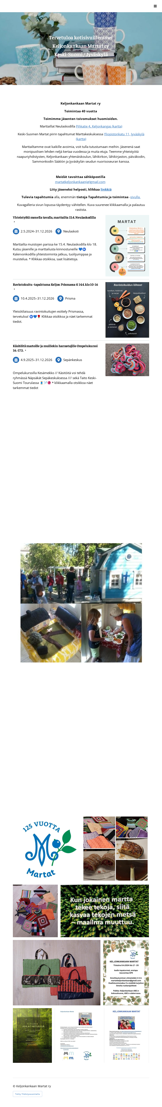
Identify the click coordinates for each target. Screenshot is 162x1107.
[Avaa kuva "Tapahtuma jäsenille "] (126, 972)
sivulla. (135, 197)
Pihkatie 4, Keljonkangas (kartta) (99, 126)
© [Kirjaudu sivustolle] (14, 1086)
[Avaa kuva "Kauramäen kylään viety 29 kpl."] (35, 911)
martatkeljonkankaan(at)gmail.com (80, 182)
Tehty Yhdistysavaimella (27, 1093)
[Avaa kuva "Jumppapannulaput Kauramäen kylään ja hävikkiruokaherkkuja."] (115, 848)
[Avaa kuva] (46, 848)
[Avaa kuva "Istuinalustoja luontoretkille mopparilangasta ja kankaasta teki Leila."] (56, 972)
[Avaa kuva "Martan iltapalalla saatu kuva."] (105, 911)
